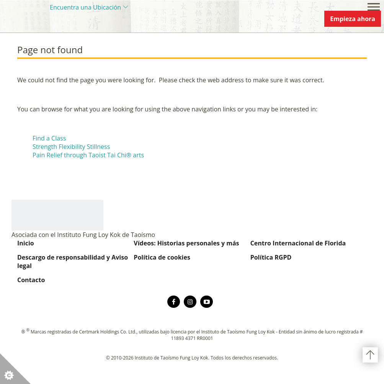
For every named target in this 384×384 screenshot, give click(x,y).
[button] (15, 368)
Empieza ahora (352, 19)
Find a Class (49, 138)
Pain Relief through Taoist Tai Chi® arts (88, 155)
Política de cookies (162, 257)
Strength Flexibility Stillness (71, 146)
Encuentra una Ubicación (85, 7)
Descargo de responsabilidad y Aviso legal (72, 261)
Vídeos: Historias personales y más (186, 243)
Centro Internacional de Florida (298, 243)
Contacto (31, 280)
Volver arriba (370, 355)
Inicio (25, 243)
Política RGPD (271, 257)
